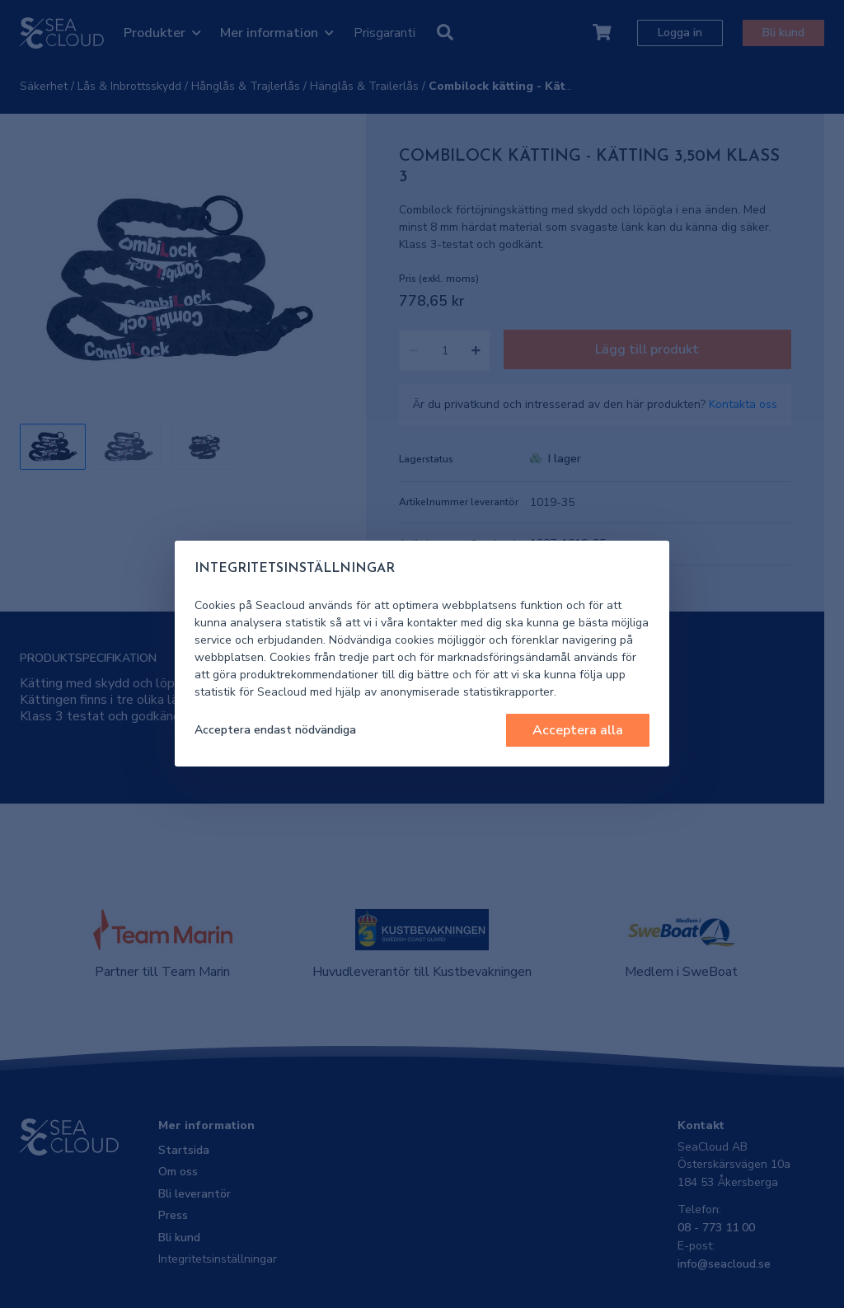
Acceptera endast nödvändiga (275, 730)
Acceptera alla (577, 730)
